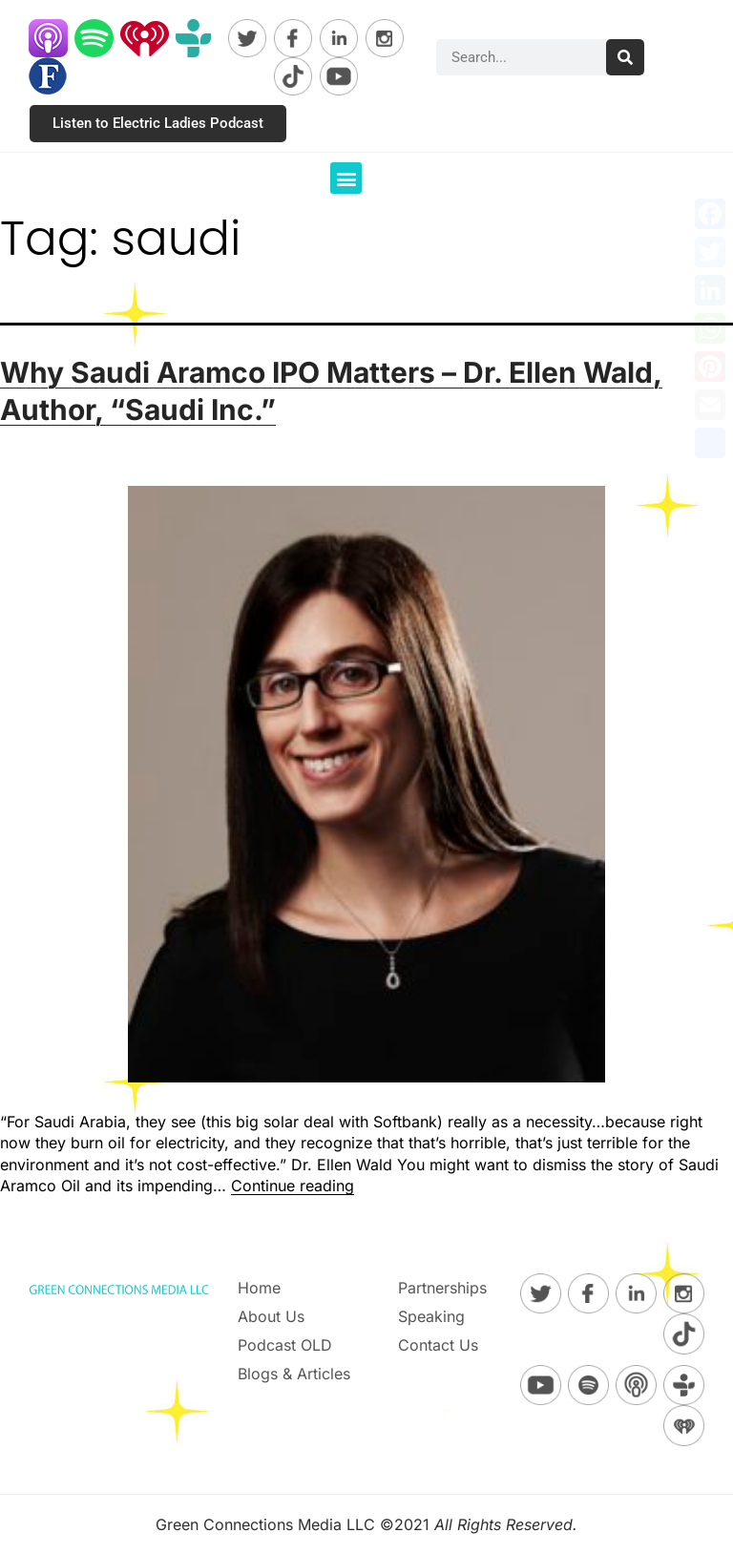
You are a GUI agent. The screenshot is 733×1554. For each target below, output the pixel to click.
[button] (346, 178)
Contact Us (438, 1344)
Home (259, 1287)
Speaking (431, 1316)
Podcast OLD (285, 1344)
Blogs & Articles (294, 1373)
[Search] (625, 57)
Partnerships (442, 1287)
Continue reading (292, 1185)
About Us (271, 1316)
